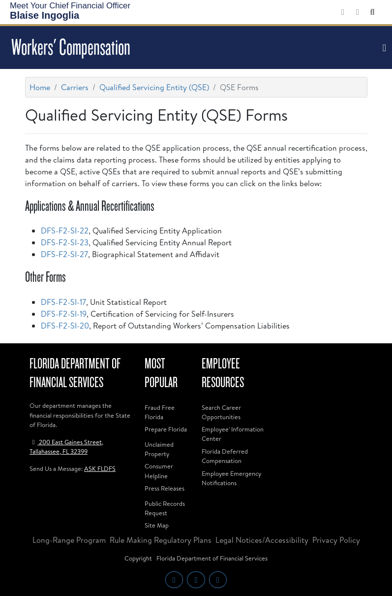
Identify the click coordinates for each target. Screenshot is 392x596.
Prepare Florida (166, 429)
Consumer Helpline (159, 471)
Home (40, 87)
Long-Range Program (69, 539)
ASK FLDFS (100, 468)
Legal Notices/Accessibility (261, 539)
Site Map (157, 525)
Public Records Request (165, 508)
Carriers (75, 87)
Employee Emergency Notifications (231, 478)
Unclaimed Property (159, 449)
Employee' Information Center (233, 434)
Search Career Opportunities (221, 412)
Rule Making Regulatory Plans (160, 539)
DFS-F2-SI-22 (65, 230)
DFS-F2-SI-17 (63, 302)
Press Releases (164, 488)
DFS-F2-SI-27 (64, 254)
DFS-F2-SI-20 (65, 325)
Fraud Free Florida (160, 412)
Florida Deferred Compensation (225, 456)
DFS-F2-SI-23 (65, 242)
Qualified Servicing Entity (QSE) (154, 87)
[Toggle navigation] (383, 47)
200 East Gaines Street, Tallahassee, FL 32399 (66, 446)
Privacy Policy (336, 539)
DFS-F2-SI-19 (64, 313)
